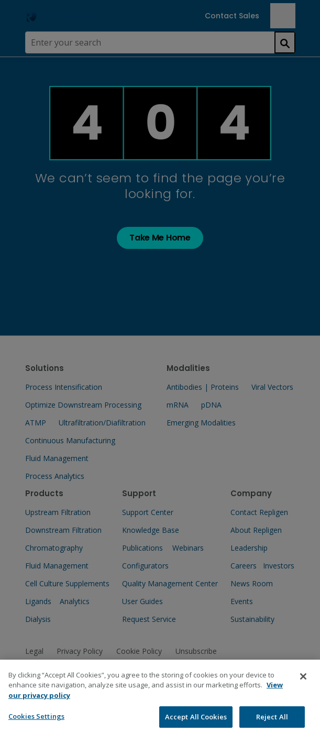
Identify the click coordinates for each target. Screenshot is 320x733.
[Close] (303, 685)
